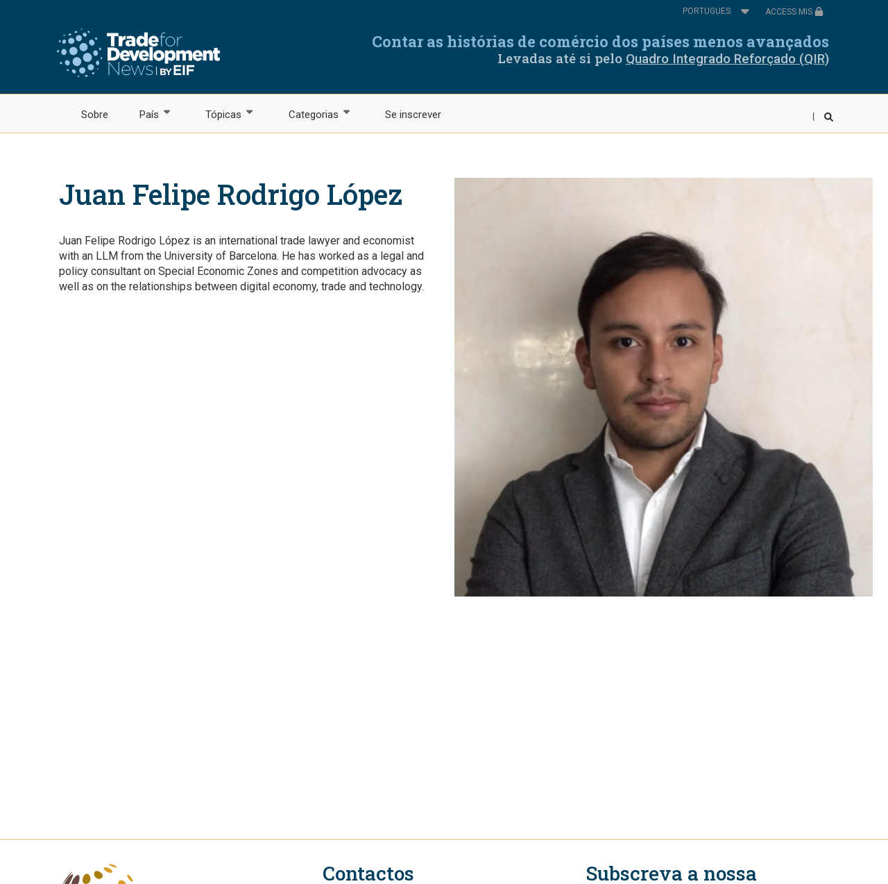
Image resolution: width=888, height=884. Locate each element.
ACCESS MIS (794, 12)
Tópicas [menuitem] (223, 113)
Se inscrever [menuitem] (413, 114)
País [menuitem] (148, 113)
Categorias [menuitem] (312, 113)
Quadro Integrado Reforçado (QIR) (727, 59)
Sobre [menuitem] (94, 114)
